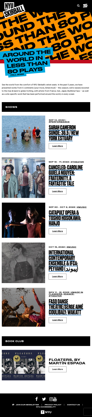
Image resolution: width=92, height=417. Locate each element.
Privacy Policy (53, 405)
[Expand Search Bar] (78, 6)
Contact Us (73, 405)
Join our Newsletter (27, 405)
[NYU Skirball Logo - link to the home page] (14, 10)
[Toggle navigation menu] (85, 5)
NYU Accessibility (46, 407)
